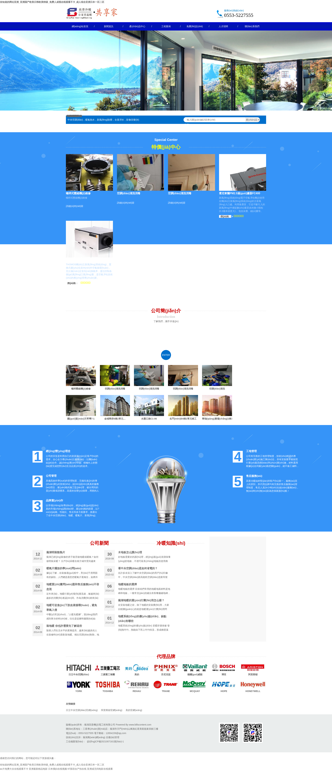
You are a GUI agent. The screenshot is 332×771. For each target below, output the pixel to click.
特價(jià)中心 (165, 147)
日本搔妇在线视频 (57, 768)
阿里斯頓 (253, 674)
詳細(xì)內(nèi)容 (74, 206)
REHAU (137, 691)
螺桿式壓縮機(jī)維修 (78, 193)
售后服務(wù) (254, 476)
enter (166, 355)
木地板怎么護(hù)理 (130, 552)
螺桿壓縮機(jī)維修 (80, 388)
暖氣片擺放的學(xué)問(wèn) (63, 568)
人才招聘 (223, 26)
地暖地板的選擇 (127, 584)
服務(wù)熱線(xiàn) (234, 10)
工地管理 (251, 451)
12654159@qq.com (116, 733)
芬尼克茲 (166, 674)
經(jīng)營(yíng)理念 (58, 451)
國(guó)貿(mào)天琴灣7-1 (80, 418)
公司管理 (51, 475)
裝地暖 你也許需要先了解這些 (64, 625)
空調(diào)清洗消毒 (128, 193)
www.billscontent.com (140, 724)
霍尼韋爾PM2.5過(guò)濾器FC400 (239, 193)
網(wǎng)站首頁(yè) (80, 28)
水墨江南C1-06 (149, 418)
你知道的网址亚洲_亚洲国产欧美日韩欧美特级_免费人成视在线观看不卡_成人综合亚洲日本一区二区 (52, 2)
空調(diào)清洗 (217, 388)
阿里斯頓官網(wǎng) (111, 710)
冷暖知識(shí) (171, 543)
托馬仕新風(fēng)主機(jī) (80, 260)
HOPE (224, 691)
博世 (224, 674)
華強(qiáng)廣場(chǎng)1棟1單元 (217, 418)
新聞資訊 (108, 26)
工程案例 (166, 26)
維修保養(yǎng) (74, 116)
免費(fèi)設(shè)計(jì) (195, 28)
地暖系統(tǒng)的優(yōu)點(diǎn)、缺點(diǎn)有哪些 (142, 619)
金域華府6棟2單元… (115, 418)
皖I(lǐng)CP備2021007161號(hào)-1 (105, 741)
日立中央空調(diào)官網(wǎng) (82, 710)
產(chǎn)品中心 (137, 26)
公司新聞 (99, 543)
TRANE (166, 691)
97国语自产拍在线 (76, 768)
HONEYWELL (252, 691)
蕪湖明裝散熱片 (55, 552)
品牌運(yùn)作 (54, 500)
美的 (136, 674)
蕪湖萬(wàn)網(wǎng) (94, 737)
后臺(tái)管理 (112, 737)
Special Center (166, 140)
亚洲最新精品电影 (38, 768)
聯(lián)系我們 (252, 26)
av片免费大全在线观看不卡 (14, 768)
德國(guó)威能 (195, 674)
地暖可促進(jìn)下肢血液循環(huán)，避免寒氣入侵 (71, 607)
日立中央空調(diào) (79, 674)
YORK (78, 691)
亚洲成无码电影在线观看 (100, 768)
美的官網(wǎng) (134, 710)
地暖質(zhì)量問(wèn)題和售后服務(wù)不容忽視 (72, 587)
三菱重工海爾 (108, 674)
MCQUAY (195, 691)
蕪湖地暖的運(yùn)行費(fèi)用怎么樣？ (141, 600)
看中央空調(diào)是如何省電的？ (137, 568)
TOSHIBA (108, 691)
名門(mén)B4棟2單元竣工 (183, 418)
